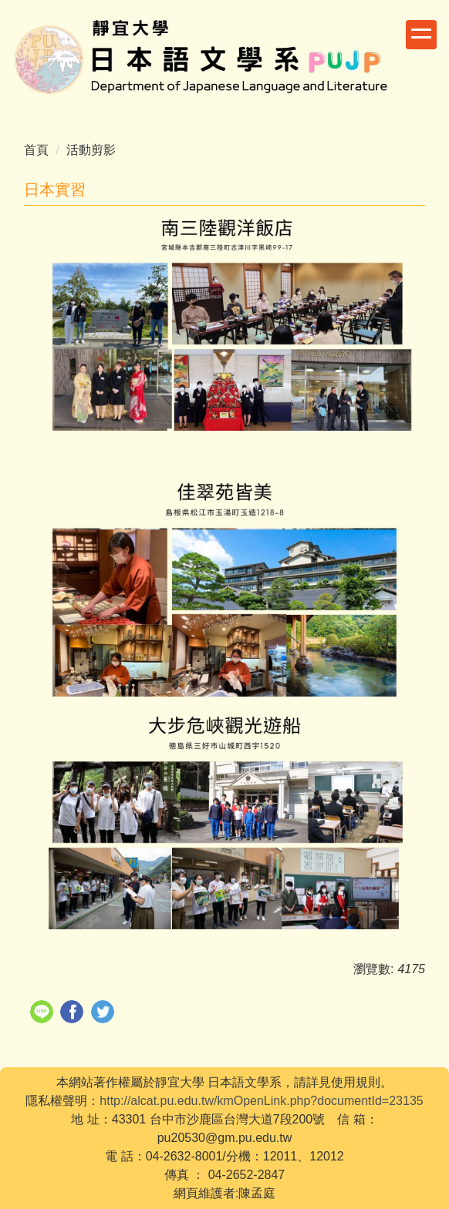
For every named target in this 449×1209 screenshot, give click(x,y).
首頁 (36, 149)
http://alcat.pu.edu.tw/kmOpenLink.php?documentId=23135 (261, 1100)
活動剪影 (91, 149)
